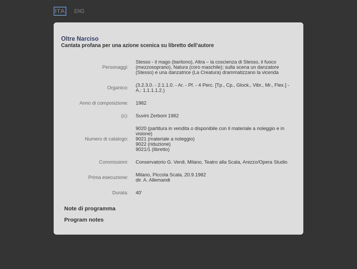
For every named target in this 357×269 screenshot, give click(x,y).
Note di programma (88, 208)
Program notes (82, 219)
